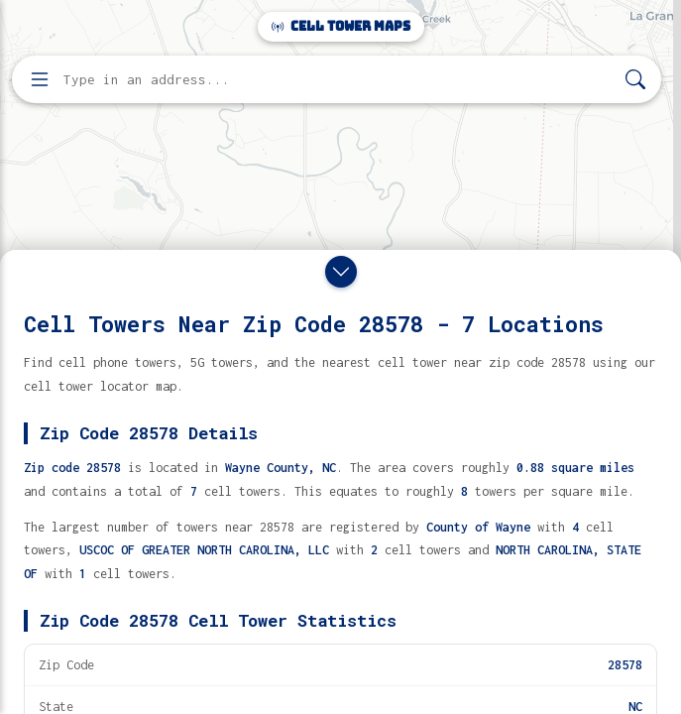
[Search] (635, 79)
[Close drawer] (341, 272)
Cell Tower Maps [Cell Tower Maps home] (341, 26)
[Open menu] (39, 79)
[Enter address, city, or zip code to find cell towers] (338, 79)
